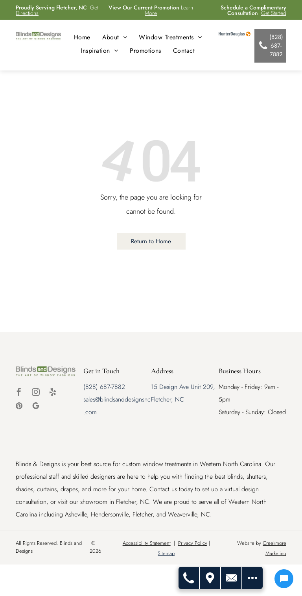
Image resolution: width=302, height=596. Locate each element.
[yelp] (53, 393)
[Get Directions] (210, 578)
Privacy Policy (192, 543)
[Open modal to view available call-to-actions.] (252, 578)
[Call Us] (189, 578)
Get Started (273, 13)
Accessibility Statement (147, 543)
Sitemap (166, 553)
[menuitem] (82, 37)
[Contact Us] (231, 578)
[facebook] (19, 393)
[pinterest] (19, 407)
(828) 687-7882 (104, 386)
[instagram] (36, 393)
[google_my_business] (36, 407)
